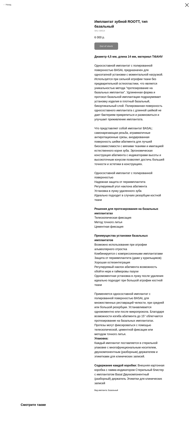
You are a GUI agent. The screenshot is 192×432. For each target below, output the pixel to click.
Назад (8, 5)
